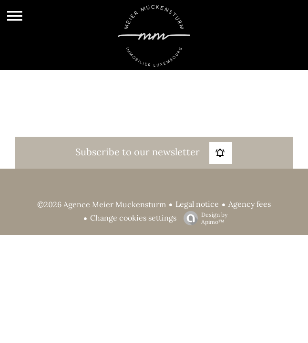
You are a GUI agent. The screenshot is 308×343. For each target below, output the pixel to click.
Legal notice (197, 204)
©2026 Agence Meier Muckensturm (101, 204)
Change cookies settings (133, 217)
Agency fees (249, 204)
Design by (203, 218)
